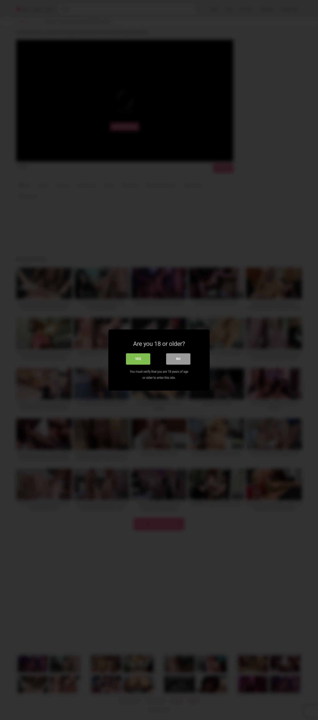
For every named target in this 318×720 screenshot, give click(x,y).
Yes (138, 359)
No (178, 359)
